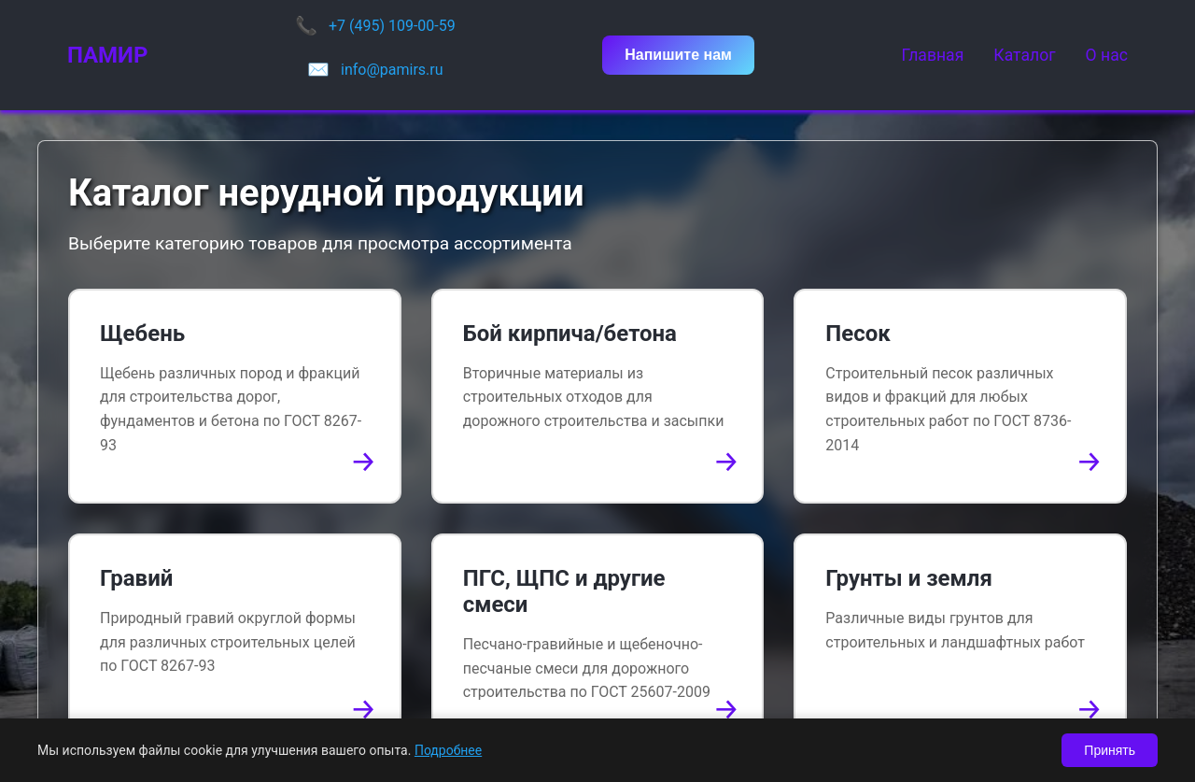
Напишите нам (678, 55)
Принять (1109, 750)
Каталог (1024, 55)
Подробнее (448, 750)
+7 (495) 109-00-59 (392, 26)
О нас (1107, 55)
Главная (932, 55)
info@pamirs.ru (392, 69)
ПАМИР (107, 55)
